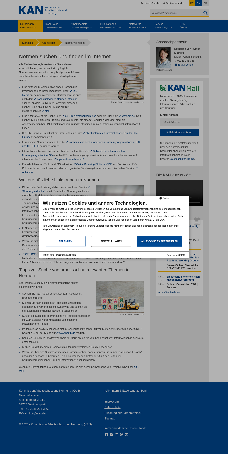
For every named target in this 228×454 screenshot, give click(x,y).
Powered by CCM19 (176, 255)
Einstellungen (111, 241)
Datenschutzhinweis (66, 255)
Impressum (48, 255)
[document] (114, 218)
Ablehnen (66, 241)
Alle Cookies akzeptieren (159, 241)
